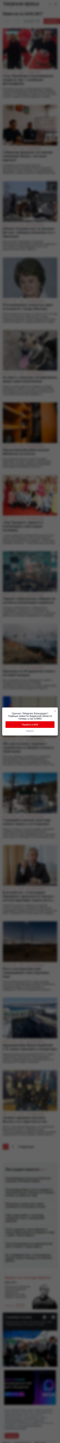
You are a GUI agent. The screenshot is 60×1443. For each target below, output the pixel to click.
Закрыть (30, 731)
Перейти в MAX (30, 724)
